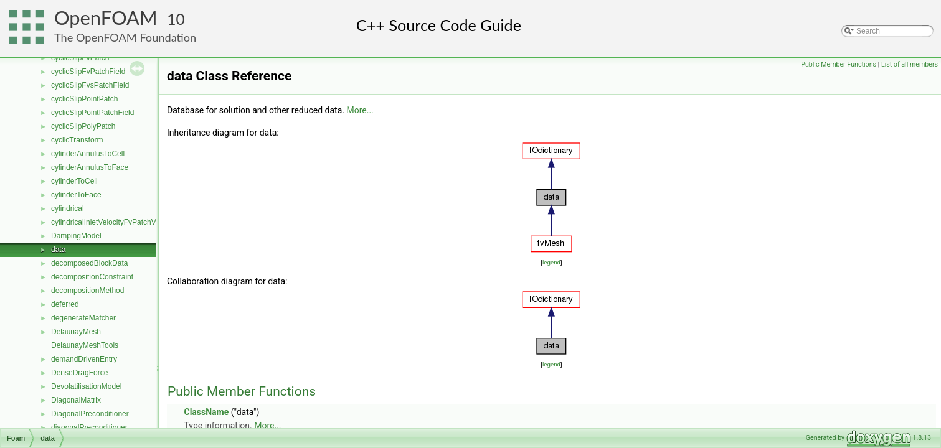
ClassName (206, 412)
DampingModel (76, 235)
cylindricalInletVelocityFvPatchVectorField (120, 222)
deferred (65, 304)
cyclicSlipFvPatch (80, 58)
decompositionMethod (87, 290)
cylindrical (67, 208)
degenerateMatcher (83, 318)
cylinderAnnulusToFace (89, 167)
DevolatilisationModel (86, 386)
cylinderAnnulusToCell (88, 153)
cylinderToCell (74, 181)
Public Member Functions (838, 64)
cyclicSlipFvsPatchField (90, 85)
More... (359, 110)
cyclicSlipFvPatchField (88, 71)
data (58, 249)
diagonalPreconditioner (89, 427)
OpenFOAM (106, 17)
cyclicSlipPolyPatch (83, 126)
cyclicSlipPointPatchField (92, 112)
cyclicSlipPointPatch (84, 99)
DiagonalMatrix (76, 400)
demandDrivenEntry (84, 359)
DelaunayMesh (76, 331)
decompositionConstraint (92, 277)
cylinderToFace (76, 194)
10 (176, 19)
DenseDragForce (79, 372)
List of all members (909, 64)
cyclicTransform (77, 140)
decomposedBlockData (89, 263)
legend (551, 262)
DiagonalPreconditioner (90, 413)
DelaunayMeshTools (84, 345)
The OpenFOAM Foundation (125, 37)
